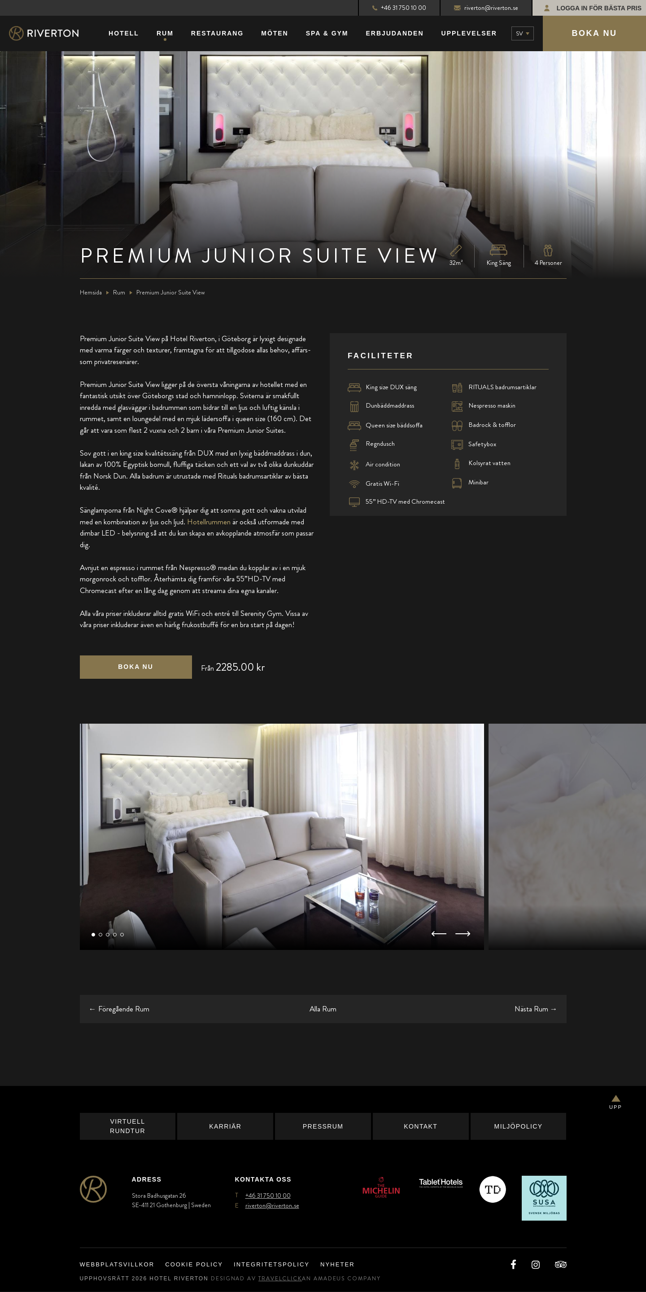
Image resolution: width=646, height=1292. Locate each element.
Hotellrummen (209, 522)
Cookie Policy (194, 1265)
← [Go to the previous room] (119, 1009)
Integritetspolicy (272, 1265)
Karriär (225, 1126)
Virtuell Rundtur (127, 1127)
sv (519, 33)
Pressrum (323, 1126)
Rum (119, 292)
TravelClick (280, 1279)
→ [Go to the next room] (536, 1009)
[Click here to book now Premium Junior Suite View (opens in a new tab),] (136, 667)
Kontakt (420, 1126)
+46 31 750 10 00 (399, 7)
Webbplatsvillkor (117, 1265)
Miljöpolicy (518, 1126)
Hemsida (91, 292)
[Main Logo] (51, 33)
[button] (93, 935)
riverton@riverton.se (486, 7)
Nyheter (337, 1265)
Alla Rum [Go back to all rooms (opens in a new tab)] (323, 1009)
